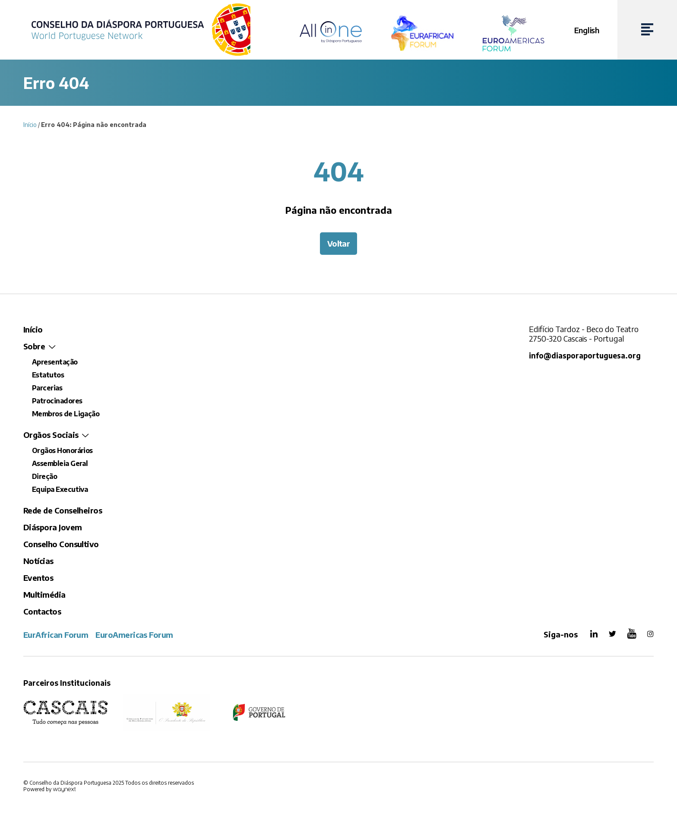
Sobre (34, 346)
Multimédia (44, 594)
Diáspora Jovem (52, 527)
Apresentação (55, 362)
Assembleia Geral (60, 463)
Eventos (38, 578)
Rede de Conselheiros (62, 510)
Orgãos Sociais (50, 435)
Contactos (42, 611)
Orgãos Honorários (62, 450)
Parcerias (47, 387)
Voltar (338, 243)
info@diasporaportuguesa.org (585, 355)
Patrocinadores (57, 400)
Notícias (38, 561)
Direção (44, 476)
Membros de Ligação (65, 413)
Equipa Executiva (60, 489)
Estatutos (48, 375)
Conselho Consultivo (61, 544)
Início (30, 124)
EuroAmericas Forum (134, 635)
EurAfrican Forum (55, 635)
